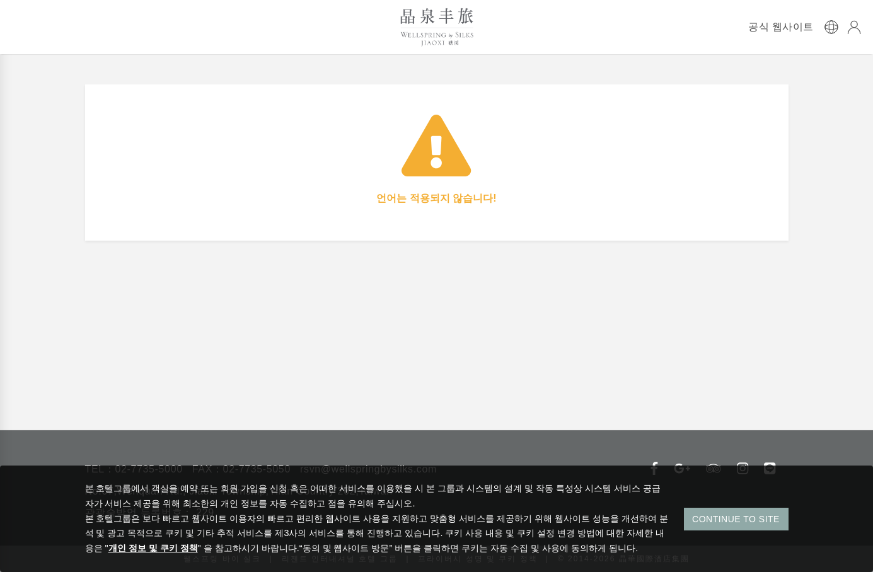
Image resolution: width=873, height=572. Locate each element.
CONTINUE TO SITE (736, 519)
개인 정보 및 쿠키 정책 (153, 548)
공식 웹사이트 (781, 27)
